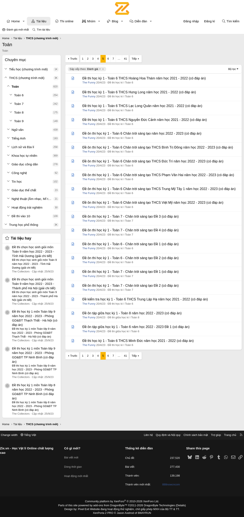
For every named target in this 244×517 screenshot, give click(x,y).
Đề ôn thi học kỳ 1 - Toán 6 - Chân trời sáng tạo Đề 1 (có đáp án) (130, 244)
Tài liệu (41, 21)
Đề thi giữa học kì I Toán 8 (123, 317)
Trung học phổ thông (23, 224)
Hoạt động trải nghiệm (27, 207)
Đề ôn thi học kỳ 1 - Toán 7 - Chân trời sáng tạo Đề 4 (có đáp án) (130, 230)
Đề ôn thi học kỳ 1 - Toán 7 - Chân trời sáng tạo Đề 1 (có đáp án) (130, 271)
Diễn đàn (141, 21)
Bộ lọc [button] (232, 69)
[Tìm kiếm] (230, 21)
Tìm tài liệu (43, 29)
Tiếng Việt (31, 435)
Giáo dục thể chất (24, 190)
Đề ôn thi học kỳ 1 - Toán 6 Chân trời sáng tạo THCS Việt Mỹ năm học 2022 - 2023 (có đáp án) (152, 202)
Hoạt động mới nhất (78, 470)
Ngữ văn (18, 129)
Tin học (17, 181)
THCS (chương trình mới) (26, 78)
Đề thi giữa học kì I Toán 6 (123, 331)
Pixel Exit (86, 508)
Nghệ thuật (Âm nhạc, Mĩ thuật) (33, 199)
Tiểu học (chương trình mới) (28, 69)
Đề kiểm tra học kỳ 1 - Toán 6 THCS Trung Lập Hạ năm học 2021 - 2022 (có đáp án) (145, 299)
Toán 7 (19, 104)
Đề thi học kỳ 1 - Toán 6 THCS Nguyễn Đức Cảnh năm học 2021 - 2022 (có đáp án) (144, 120)
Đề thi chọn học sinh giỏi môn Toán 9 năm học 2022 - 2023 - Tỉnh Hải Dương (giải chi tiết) (33, 251)
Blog (115, 21)
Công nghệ (19, 173)
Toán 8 (19, 112)
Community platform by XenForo (122, 501)
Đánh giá (85, 69)
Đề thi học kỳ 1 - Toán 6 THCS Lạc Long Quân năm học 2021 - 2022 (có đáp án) (142, 106)
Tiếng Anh (19, 138)
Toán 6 (19, 95)
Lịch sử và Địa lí (23, 147)
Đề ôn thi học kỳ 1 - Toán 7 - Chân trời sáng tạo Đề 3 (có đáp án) (130, 216)
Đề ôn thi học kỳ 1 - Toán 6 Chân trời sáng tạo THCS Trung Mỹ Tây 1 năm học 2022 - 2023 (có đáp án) (159, 189)
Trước (73, 58)
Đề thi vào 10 (21, 216)
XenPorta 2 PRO (104, 511)
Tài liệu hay (21, 238)
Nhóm (91, 21)
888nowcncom (169, 484)
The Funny (88, 82)
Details (176, 505)
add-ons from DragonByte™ (111, 505)
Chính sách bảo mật (192, 435)
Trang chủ (227, 435)
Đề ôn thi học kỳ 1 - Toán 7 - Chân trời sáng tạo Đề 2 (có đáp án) (130, 285)
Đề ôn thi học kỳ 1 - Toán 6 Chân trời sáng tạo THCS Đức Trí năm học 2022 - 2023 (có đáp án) (152, 161)
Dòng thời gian (74, 463)
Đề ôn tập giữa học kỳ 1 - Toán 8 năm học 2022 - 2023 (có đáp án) (132, 313)
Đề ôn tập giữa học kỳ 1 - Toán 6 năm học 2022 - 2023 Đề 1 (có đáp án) (136, 327)
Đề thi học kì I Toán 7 (120, 220)
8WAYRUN (143, 511)
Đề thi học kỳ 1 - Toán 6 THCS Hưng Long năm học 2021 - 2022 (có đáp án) (139, 92)
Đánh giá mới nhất (18, 29)
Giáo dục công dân (25, 164)
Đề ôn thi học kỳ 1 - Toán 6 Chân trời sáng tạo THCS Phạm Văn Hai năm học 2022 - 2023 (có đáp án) (158, 175)
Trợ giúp (213, 435)
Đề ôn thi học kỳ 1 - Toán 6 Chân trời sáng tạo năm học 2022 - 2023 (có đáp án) (141, 133)
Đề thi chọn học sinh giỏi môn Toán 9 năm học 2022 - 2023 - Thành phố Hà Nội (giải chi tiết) (33, 283)
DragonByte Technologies (156, 505)
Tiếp (134, 58)
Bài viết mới (73, 455)
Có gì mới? (74, 448)
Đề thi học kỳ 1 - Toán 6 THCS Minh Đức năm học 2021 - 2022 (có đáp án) (138, 341)
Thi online (67, 21)
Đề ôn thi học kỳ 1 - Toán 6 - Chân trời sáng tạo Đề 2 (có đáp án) (130, 258)
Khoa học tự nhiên (24, 155)
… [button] (118, 58)
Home (15, 21)
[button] (23, 21)
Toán (15, 86)
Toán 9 (19, 121)
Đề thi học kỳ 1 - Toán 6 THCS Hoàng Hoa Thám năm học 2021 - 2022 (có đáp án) (144, 78)
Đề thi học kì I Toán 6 (120, 82)
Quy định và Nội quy (165, 435)
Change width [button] (12, 435)
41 (125, 58)
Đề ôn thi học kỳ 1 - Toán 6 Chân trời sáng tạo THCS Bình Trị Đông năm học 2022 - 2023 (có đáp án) (157, 147)
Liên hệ (145, 435)
